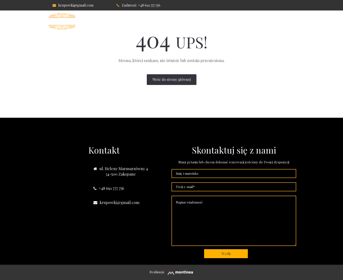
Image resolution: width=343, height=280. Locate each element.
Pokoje (160, 21)
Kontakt (248, 21)
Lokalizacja (219, 21)
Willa (139, 21)
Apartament (187, 21)
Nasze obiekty (278, 21)
